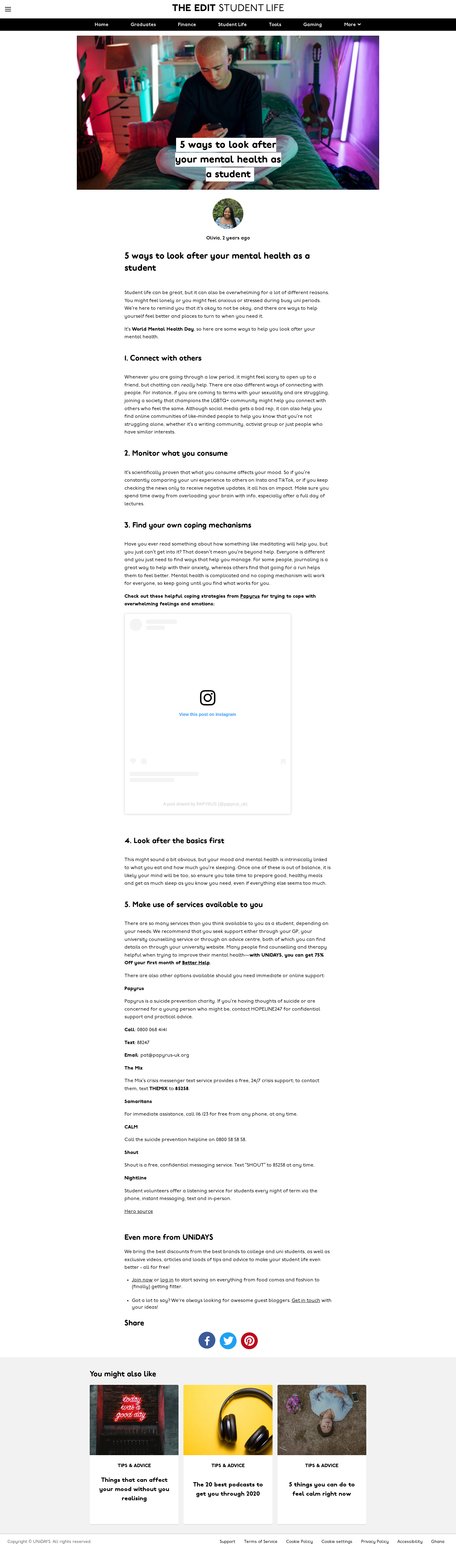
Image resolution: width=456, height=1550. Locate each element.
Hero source (138, 1211)
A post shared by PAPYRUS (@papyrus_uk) (205, 804)
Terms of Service (260, 1542)
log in (167, 1280)
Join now (142, 1280)
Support (227, 1542)
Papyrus (250, 596)
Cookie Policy (299, 1542)
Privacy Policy (375, 1542)
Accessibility (410, 1542)
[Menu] (8, 9)
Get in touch (306, 1300)
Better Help (196, 963)
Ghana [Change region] (437, 1542)
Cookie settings (336, 1542)
